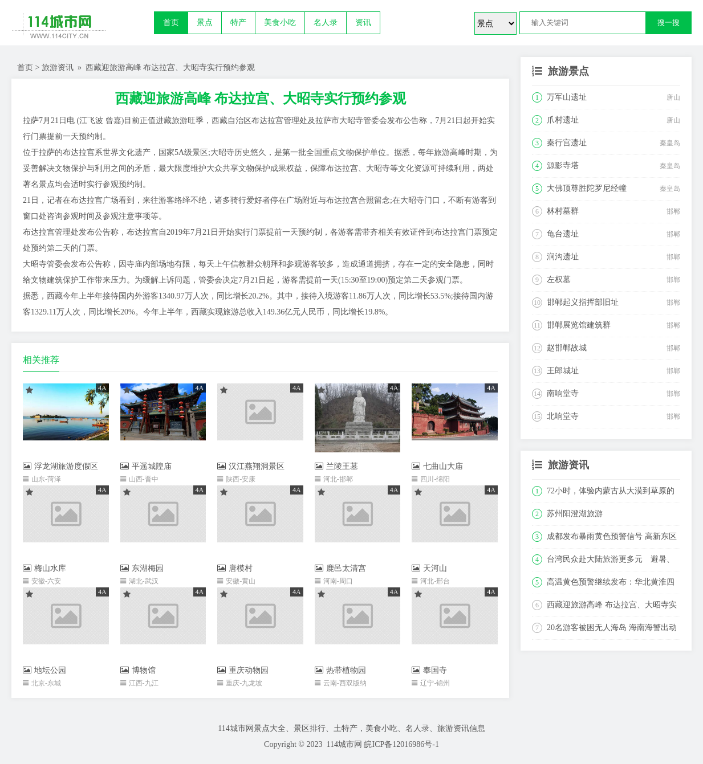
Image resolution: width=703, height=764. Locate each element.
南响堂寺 (563, 393)
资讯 (363, 22)
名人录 (326, 22)
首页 (171, 22)
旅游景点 (568, 71)
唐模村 (235, 568)
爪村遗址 (563, 120)
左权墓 (559, 279)
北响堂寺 (563, 416)
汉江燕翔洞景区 (251, 466)
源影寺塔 (563, 165)
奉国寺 (429, 670)
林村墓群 (563, 211)
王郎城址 (563, 370)
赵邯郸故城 (567, 348)
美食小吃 (280, 22)
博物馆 (138, 670)
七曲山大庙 (437, 466)
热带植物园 (340, 670)
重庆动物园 (243, 670)
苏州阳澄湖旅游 (575, 513)
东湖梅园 (142, 568)
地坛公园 (44, 670)
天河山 (429, 568)
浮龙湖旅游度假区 (60, 466)
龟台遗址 (563, 234)
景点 (205, 22)
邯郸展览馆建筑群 (579, 325)
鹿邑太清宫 (340, 568)
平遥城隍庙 (146, 466)
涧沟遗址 (563, 256)
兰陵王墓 (336, 466)
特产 (238, 22)
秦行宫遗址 (567, 142)
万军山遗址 (567, 97)
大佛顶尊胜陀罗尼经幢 (587, 188)
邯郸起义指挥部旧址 (583, 302)
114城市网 (343, 744)
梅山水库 (44, 568)
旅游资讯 (58, 67)
